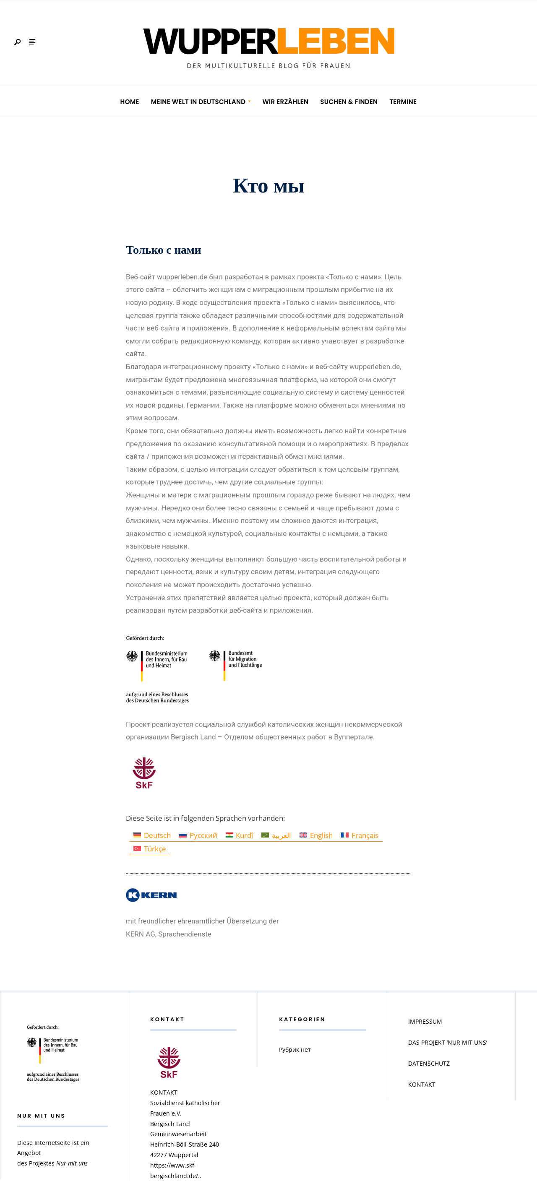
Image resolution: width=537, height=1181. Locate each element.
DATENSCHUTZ (429, 1063)
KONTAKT (421, 1084)
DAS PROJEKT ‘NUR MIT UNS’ (447, 1042)
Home (129, 101)
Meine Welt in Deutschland (198, 101)
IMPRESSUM (425, 1021)
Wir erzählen (285, 101)
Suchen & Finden (349, 101)
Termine (403, 101)
